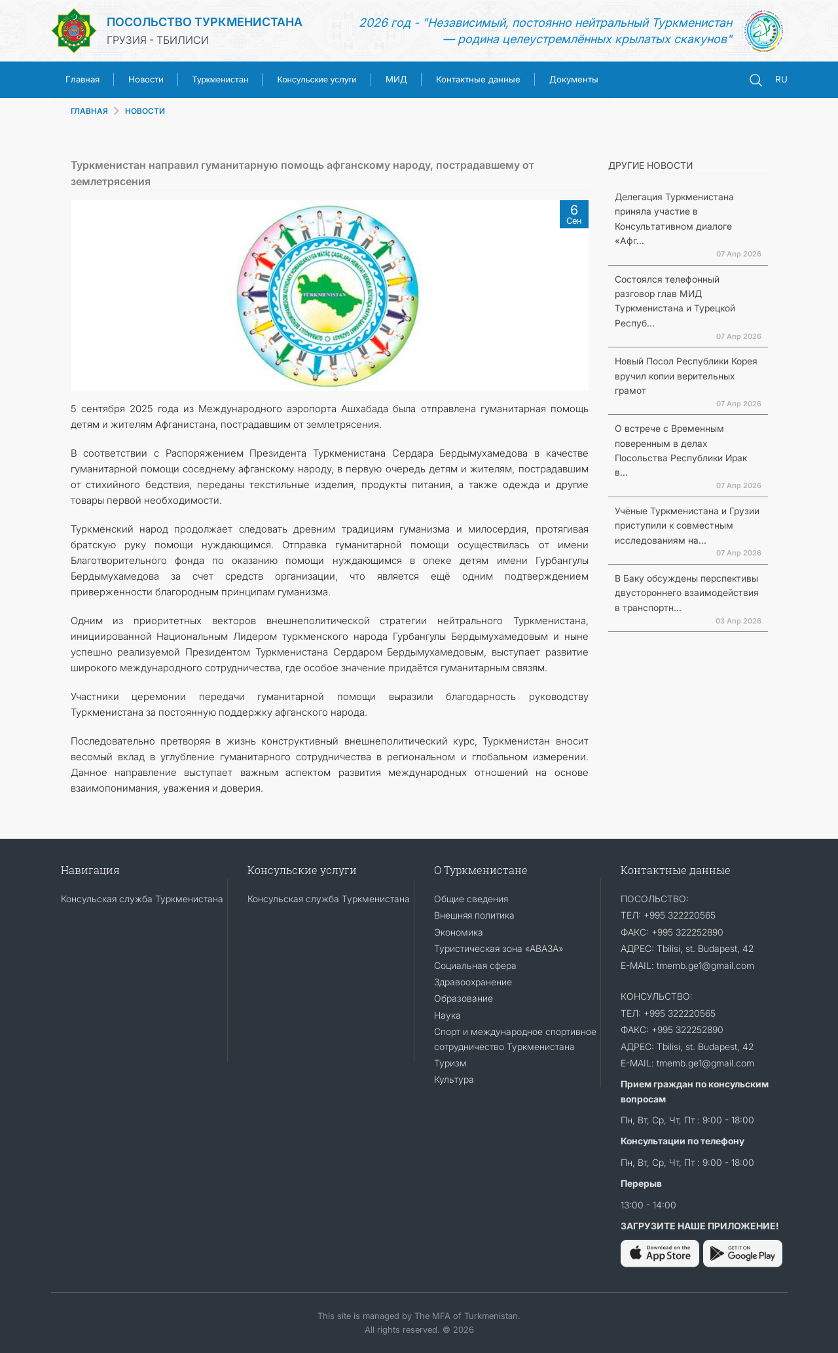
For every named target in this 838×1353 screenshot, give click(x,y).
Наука (447, 1015)
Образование (463, 998)
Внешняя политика (474, 915)
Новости (146, 79)
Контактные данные (478, 79)
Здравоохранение (473, 981)
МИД (396, 79)
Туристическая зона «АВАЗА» (498, 948)
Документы (573, 79)
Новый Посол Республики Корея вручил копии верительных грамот (686, 375)
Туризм (450, 1062)
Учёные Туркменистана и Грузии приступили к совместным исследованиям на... (687, 525)
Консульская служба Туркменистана (142, 898)
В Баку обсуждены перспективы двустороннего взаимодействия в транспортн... (687, 592)
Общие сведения (471, 898)
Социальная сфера (475, 965)
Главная (82, 79)
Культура (454, 1079)
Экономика (458, 932)
